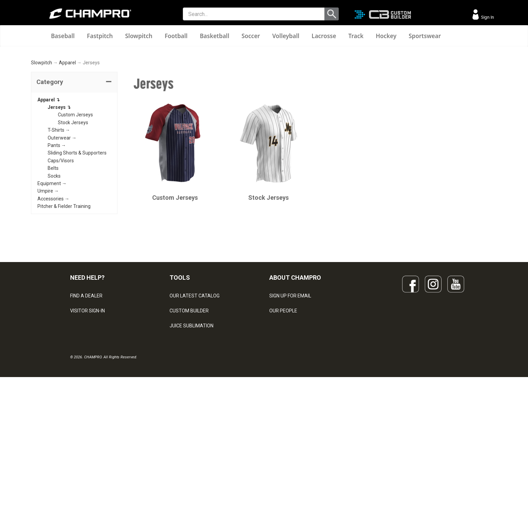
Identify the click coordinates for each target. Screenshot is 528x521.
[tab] (74, 171)
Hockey (386, 36)
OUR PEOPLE (283, 399)
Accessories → (53, 287)
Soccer (250, 36)
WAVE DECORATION (191, 429)
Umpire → (48, 279)
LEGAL (77, 429)
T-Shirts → (59, 219)
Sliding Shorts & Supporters (77, 241)
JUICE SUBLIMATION (191, 414)
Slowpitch (138, 36)
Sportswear (425, 36)
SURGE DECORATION (192, 444)
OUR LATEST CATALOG (195, 384)
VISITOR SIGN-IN (87, 399)
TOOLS (180, 366)
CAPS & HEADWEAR (191, 459)
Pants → (57, 234)
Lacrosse (323, 36)
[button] (74, 171)
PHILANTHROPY (286, 429)
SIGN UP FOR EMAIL (290, 384)
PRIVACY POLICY (88, 444)
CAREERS (279, 444)
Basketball (214, 36)
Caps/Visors (61, 249)
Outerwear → (62, 226)
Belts (53, 257)
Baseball (63, 36)
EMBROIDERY (184, 474)
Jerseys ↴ (59, 195)
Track (355, 36)
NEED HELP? (87, 366)
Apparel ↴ (48, 188)
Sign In (487, 17)
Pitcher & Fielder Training (64, 294)
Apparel (67, 151)
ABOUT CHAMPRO (295, 366)
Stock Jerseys (73, 211)
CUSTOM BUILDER (189, 399)
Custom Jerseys (75, 203)
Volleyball (286, 36)
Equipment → (52, 272)
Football (176, 36)
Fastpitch (100, 36)
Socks (54, 264)
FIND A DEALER (86, 384)
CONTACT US (84, 414)
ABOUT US (280, 414)
